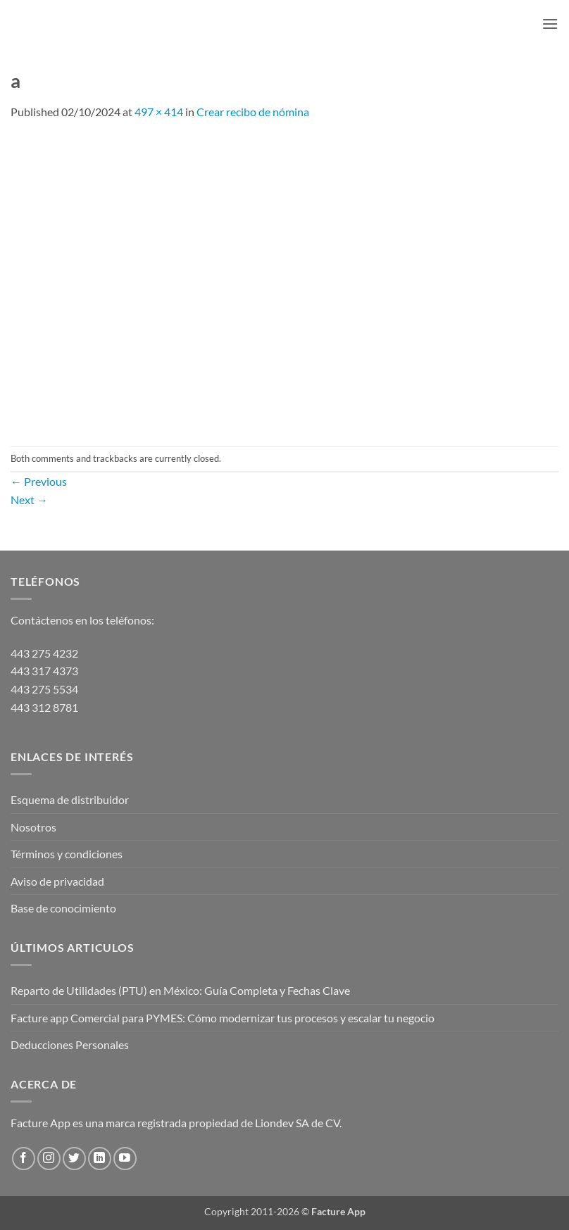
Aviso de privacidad (57, 881)
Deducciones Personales (70, 1044)
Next (29, 499)
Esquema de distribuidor (70, 799)
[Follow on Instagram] (49, 1158)
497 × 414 (159, 111)
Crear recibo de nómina (252, 111)
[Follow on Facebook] (23, 1158)
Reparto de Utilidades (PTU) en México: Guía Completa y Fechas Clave (180, 990)
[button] (550, 23)
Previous (39, 481)
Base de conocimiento (63, 908)
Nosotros (33, 827)
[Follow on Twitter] (74, 1158)
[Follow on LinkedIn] (99, 1158)
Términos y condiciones (67, 853)
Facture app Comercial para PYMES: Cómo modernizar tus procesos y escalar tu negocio (222, 1017)
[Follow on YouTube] (125, 1158)
